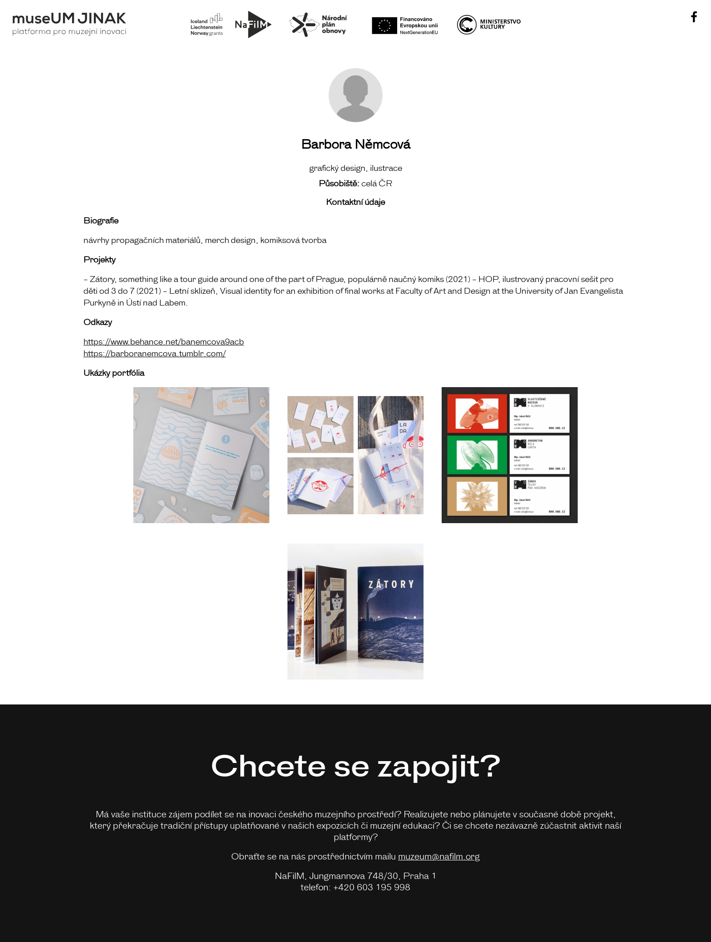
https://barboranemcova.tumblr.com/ (154, 353)
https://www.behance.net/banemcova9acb (163, 341)
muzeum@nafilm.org (439, 856)
